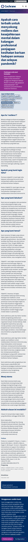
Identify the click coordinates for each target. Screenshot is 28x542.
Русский (11, 98)
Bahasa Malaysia (4, 1)
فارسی (17, 96)
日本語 (12, 100)
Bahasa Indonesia (7, 107)
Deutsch (18, 98)
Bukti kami (12, 11)
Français (4, 98)
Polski (11, 105)
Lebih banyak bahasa (20, 1)
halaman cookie (15, 534)
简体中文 (5, 105)
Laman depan (4, 11)
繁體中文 (16, 103)
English (11, 1)
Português (5, 100)
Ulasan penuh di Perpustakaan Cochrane (10, 486)
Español (10, 96)
